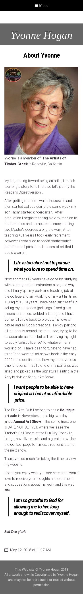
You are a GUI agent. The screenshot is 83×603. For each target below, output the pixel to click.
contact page (20, 444)
